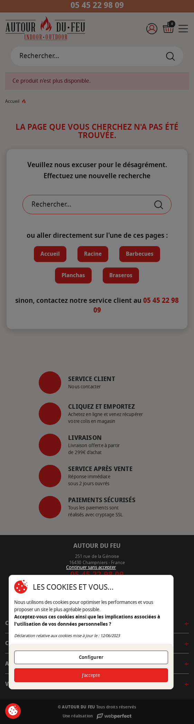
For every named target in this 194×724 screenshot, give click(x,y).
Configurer (91, 657)
